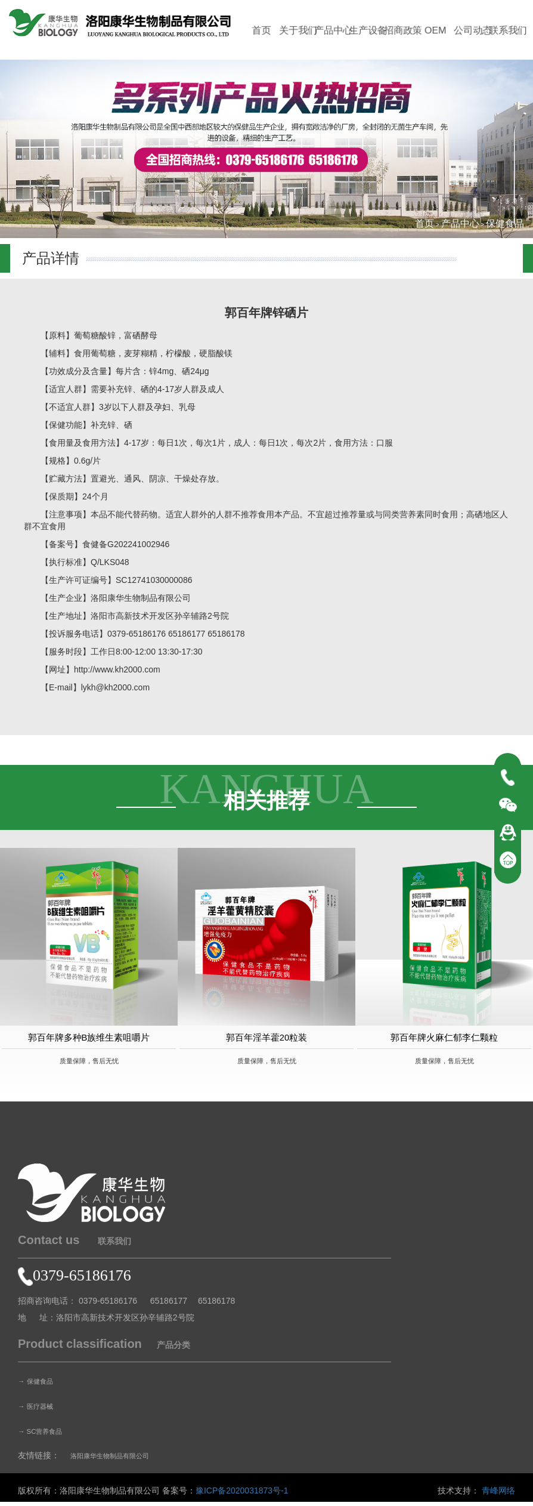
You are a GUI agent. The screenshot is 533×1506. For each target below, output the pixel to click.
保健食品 (505, 223)
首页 (261, 30)
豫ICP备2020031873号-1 (242, 1494)
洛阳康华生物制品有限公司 (120, 1459)
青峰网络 (498, 1494)
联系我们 (507, 30)
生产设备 (366, 30)
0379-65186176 (74, 1279)
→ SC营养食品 (45, 1435)
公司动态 (472, 30)
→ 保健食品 (40, 1385)
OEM (437, 30)
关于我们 (296, 30)
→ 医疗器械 (40, 1410)
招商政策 (402, 30)
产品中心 (331, 30)
